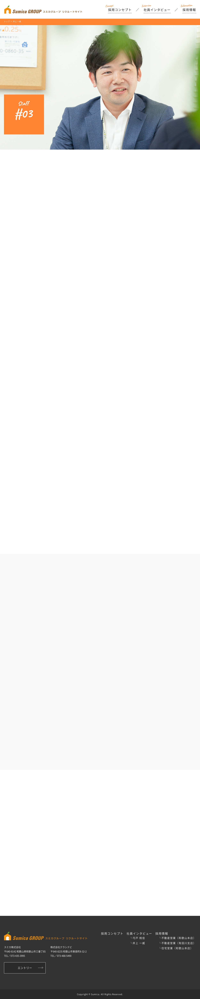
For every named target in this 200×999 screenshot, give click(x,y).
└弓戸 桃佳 (137, 938)
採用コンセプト (120, 10)
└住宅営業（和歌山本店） (176, 948)
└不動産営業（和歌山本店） (177, 938)
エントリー (25, 968)
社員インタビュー (157, 10)
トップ (7, 21)
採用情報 (189, 10)
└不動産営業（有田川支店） (177, 943)
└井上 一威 (137, 943)
